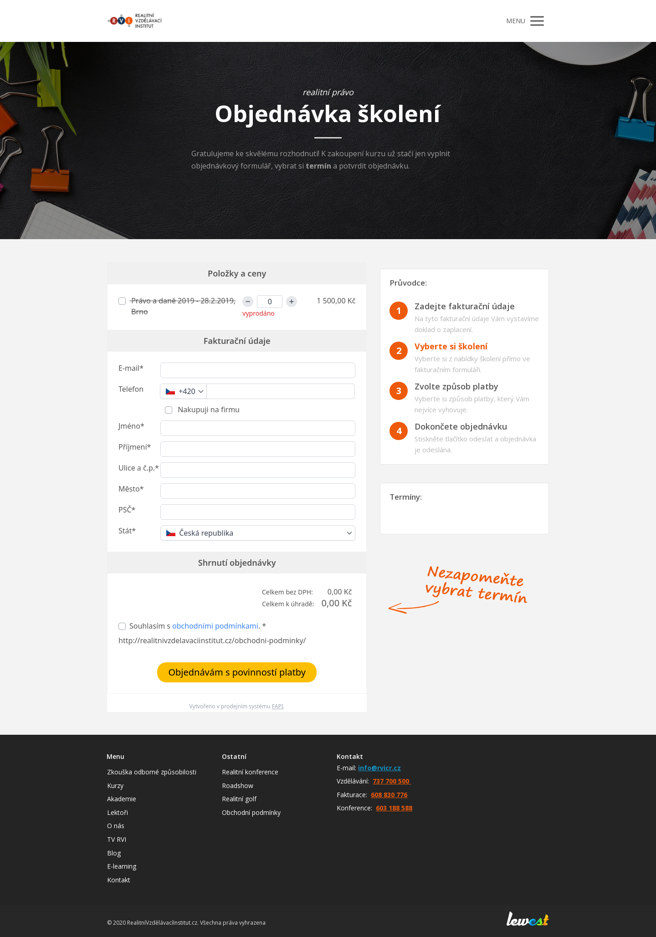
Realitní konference (250, 772)
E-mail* (131, 368)
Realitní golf (239, 798)
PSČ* (126, 510)
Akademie (121, 798)
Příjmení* (134, 447)
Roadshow (237, 785)
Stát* (127, 531)
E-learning (121, 866)
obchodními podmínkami (215, 626)
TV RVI (116, 839)
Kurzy (115, 785)
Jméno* (131, 426)
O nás (115, 825)
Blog (114, 853)
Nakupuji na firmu (208, 409)
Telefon (131, 389)
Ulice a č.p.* (138, 468)
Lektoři (117, 812)
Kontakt (118, 880)
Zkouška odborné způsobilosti (151, 772)
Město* (131, 489)
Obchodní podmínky (251, 812)
